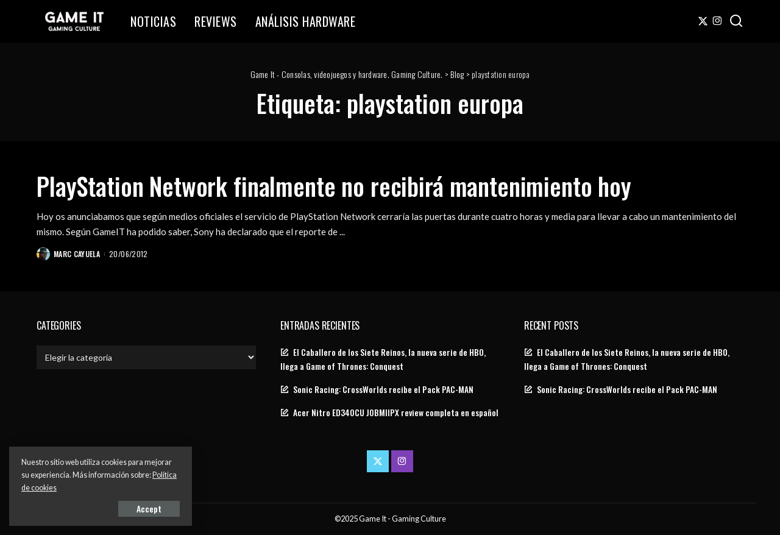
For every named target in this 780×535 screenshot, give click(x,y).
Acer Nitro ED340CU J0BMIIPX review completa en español (395, 412)
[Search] (736, 21)
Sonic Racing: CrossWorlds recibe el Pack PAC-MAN (383, 389)
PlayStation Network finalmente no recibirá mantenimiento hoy (334, 186)
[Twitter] (703, 21)
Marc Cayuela (77, 254)
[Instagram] (717, 21)
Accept (148, 508)
